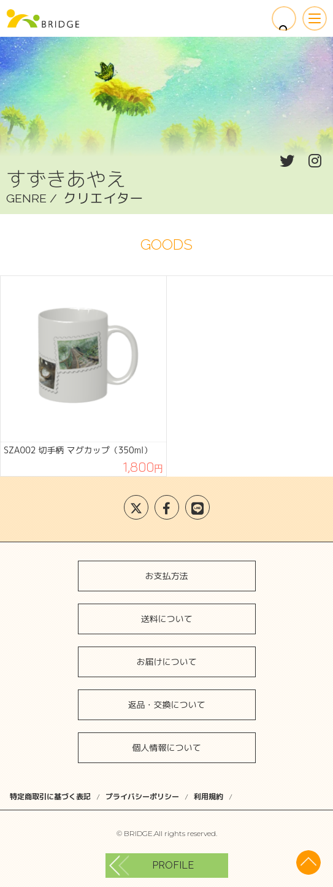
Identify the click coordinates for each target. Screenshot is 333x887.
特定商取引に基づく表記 (50, 796)
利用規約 (208, 796)
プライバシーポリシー (142, 796)
